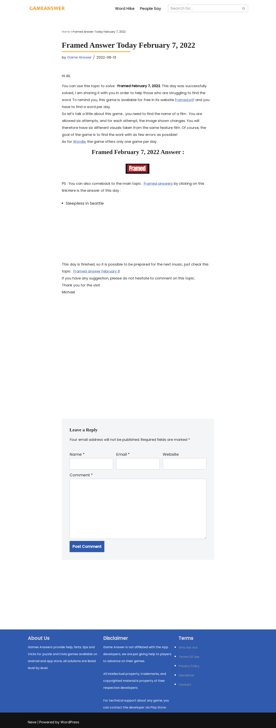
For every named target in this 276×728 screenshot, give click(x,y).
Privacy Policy (189, 666)
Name (77, 454)
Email (123, 454)
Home (66, 32)
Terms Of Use (189, 657)
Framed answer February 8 (96, 271)
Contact (185, 684)
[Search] (204, 8)
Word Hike (125, 8)
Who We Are (188, 647)
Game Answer (79, 57)
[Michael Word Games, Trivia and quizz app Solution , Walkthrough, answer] (47, 8)
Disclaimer (187, 675)
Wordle (79, 141)
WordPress (69, 722)
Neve (32, 722)
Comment (81, 475)
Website (171, 454)
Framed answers (158, 183)
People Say (150, 8)
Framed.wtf (184, 99)
